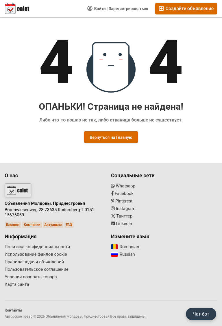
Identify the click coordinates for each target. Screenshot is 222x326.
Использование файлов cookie (36, 254)
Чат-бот (201, 314)
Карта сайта (17, 284)
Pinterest (122, 201)
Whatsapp (123, 186)
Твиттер (121, 216)
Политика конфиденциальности (37, 246)
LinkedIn (121, 223)
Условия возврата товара (31, 276)
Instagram (123, 208)
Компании (32, 225)
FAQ (69, 225)
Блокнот (13, 225)
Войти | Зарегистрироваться (117, 8)
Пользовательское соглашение (37, 269)
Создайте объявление (186, 8)
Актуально (53, 225)
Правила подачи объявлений (34, 261)
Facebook (122, 193)
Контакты (13, 310)
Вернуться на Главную (111, 137)
